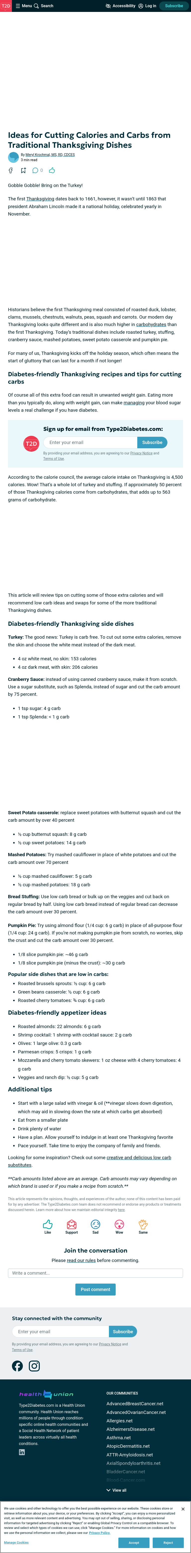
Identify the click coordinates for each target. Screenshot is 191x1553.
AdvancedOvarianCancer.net (136, 1412)
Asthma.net (118, 1438)
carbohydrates (151, 324)
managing (134, 403)
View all (116, 1490)
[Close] (183, 1509)
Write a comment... (31, 1273)
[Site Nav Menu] (24, 6)
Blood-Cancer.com (125, 1480)
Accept (134, 1543)
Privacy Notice (141, 453)
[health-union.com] (46, 1393)
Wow (116, 1226)
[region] (95, 1527)
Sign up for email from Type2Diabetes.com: (103, 429)
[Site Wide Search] (43, 6)
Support (70, 1226)
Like (45, 1226)
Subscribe (174, 5)
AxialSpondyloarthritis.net (133, 1463)
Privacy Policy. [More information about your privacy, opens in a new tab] (99, 1533)
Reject (168, 1543)
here (121, 1210)
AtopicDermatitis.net (128, 1446)
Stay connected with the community (57, 1318)
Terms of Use (53, 459)
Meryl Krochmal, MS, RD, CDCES (50, 155)
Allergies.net (119, 1421)
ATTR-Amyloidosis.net (129, 1455)
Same (140, 1226)
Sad (93, 1226)
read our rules (81, 1260)
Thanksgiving (40, 199)
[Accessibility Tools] (120, 6)
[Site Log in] (147, 6)
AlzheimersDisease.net (130, 1429)
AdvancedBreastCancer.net (134, 1403)
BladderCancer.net (125, 1472)
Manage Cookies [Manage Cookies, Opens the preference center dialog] (16, 1542)
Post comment (95, 1289)
